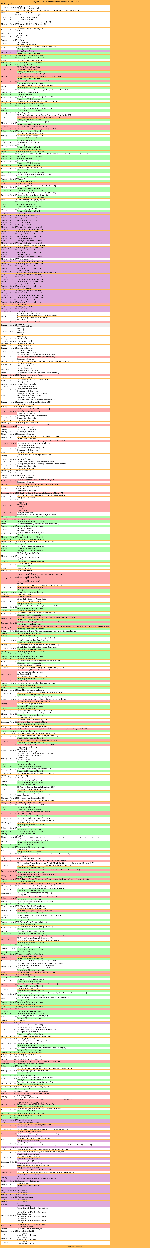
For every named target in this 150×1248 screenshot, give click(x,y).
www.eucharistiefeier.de (76, 1246)
